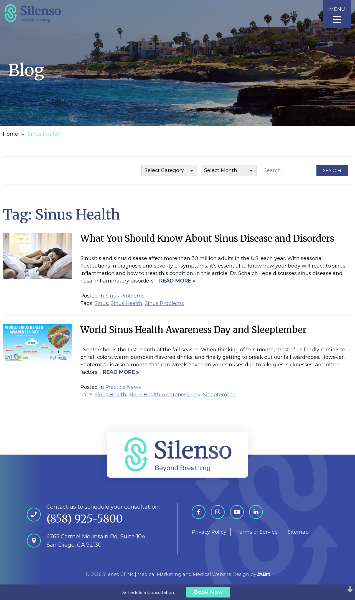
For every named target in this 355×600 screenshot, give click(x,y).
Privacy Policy (209, 532)
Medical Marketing (159, 574)
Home (10, 134)
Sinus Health (126, 303)
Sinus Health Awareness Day (165, 395)
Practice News (123, 387)
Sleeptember (219, 395)
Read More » (177, 281)
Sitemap (298, 532)
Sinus (101, 303)
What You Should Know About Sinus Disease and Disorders (207, 238)
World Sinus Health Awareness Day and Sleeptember (193, 330)
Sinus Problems (124, 296)
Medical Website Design (221, 574)
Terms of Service (257, 532)
